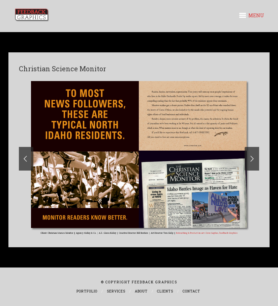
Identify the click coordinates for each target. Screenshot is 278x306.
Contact (191, 291)
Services (116, 291)
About (141, 291)
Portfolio (86, 291)
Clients (165, 291)
